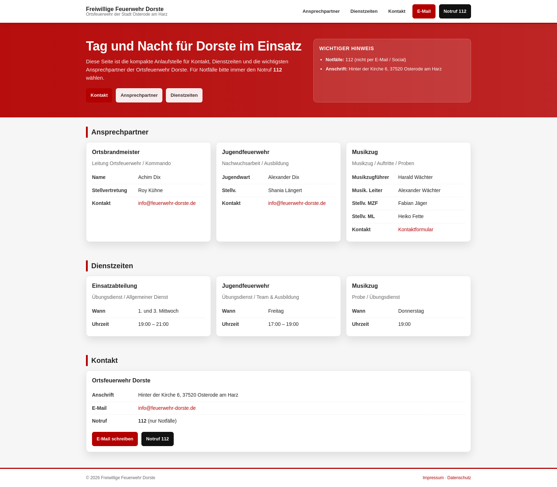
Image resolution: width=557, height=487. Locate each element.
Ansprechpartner (321, 11)
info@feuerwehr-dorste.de (167, 203)
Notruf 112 (455, 11)
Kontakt (396, 11)
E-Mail (424, 11)
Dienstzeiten (364, 11)
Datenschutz (459, 477)
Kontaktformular (415, 229)
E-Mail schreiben (115, 438)
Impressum (433, 477)
